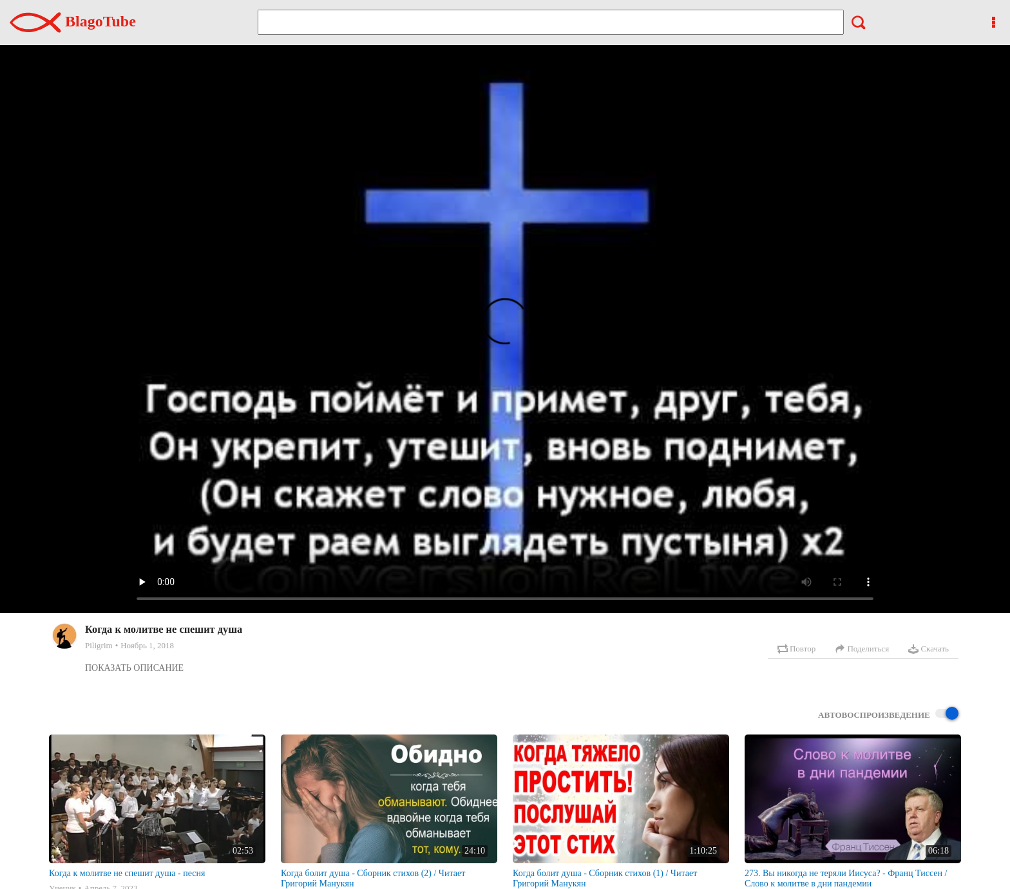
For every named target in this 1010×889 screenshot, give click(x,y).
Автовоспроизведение (888, 714)
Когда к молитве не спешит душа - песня (127, 873)
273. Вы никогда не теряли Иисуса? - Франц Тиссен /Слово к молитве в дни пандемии (846, 878)
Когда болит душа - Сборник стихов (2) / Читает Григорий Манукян (373, 878)
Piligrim (99, 645)
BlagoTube (73, 21)
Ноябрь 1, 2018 (147, 645)
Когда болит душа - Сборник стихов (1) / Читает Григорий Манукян (605, 878)
